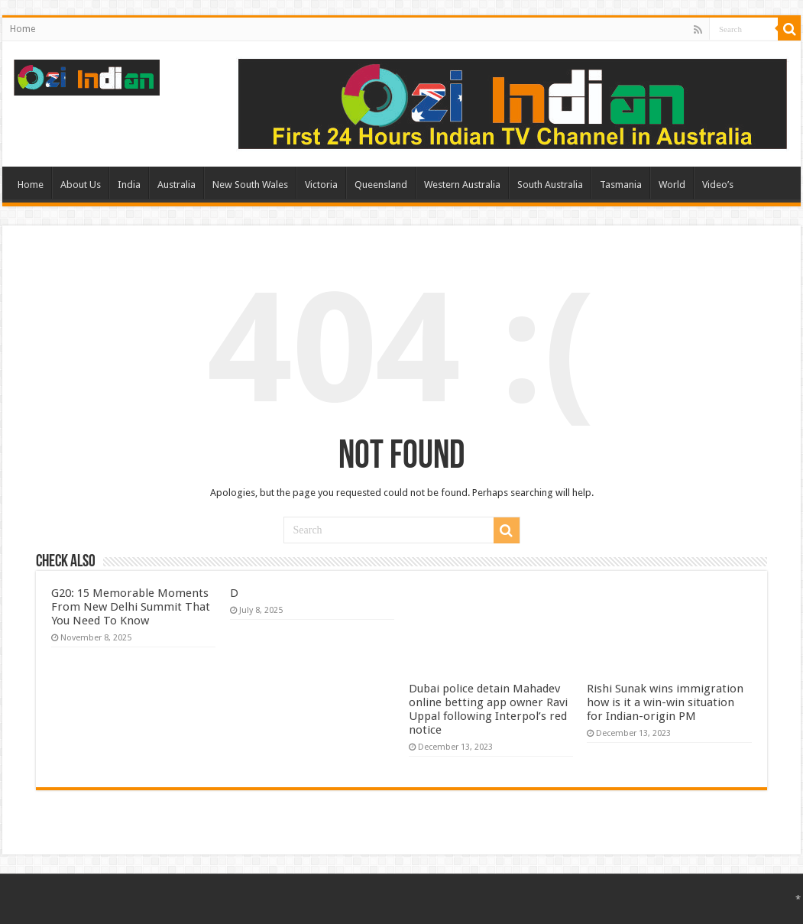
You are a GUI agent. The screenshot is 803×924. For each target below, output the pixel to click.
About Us (80, 184)
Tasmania (621, 184)
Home (22, 29)
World (672, 184)
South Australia (550, 184)
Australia (176, 184)
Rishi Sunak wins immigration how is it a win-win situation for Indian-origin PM (665, 702)
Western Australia (462, 184)
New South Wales (250, 184)
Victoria (321, 184)
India (129, 184)
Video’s (717, 184)
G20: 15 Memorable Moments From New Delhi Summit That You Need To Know (130, 606)
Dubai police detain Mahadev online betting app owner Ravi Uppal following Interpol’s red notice (488, 709)
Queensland (381, 184)
